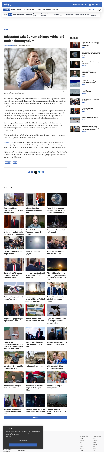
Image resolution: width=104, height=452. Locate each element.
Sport (81, 417)
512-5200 (25, 419)
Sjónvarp (82, 423)
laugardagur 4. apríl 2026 (80, 5)
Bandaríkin (8, 162)
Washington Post (9, 142)
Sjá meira (35, 392)
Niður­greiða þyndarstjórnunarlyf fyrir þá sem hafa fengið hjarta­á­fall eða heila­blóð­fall (13, 329)
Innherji (95, 413)
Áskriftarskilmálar (25, 427)
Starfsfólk (23, 429)
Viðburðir (95, 419)
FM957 (95, 425)
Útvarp (82, 425)
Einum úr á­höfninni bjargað (33, 248)
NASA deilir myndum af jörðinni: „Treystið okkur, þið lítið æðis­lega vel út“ (56, 210)
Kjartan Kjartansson (9, 45)
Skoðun (82, 421)
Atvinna (95, 417)
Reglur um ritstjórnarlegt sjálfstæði (9, 420)
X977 (94, 427)
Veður (94, 421)
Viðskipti (82, 415)
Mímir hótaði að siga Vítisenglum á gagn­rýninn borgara (89, 73)
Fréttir (81, 413)
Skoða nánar (9, 440)
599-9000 (8, 429)
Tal (93, 430)
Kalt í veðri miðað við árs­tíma (90, 117)
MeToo (17, 162)
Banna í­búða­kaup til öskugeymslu (56, 366)
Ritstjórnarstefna (25, 425)
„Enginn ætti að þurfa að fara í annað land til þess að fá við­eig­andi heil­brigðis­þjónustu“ (90, 128)
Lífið (81, 419)
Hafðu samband (25, 423)
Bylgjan (95, 423)
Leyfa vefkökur (32, 445)
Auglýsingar (23, 421)
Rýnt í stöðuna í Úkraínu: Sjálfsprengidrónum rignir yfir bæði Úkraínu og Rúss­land (56, 271)
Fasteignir (95, 415)
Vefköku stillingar (13, 445)
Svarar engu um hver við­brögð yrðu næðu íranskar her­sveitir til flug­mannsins (14, 230)
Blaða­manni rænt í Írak (32, 348)
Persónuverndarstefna (9, 423)
